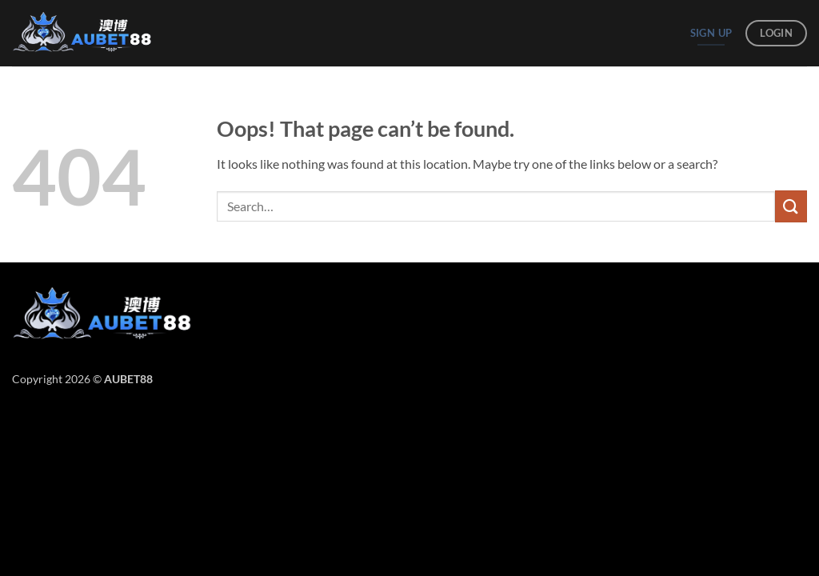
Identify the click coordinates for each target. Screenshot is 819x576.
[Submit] (791, 206)
